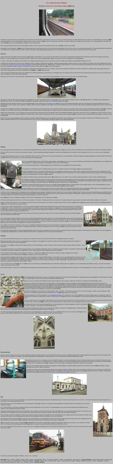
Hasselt (65, 369)
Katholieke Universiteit (56, 295)
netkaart (50, 103)
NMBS (57, 103)
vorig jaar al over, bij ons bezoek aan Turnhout (20, 64)
